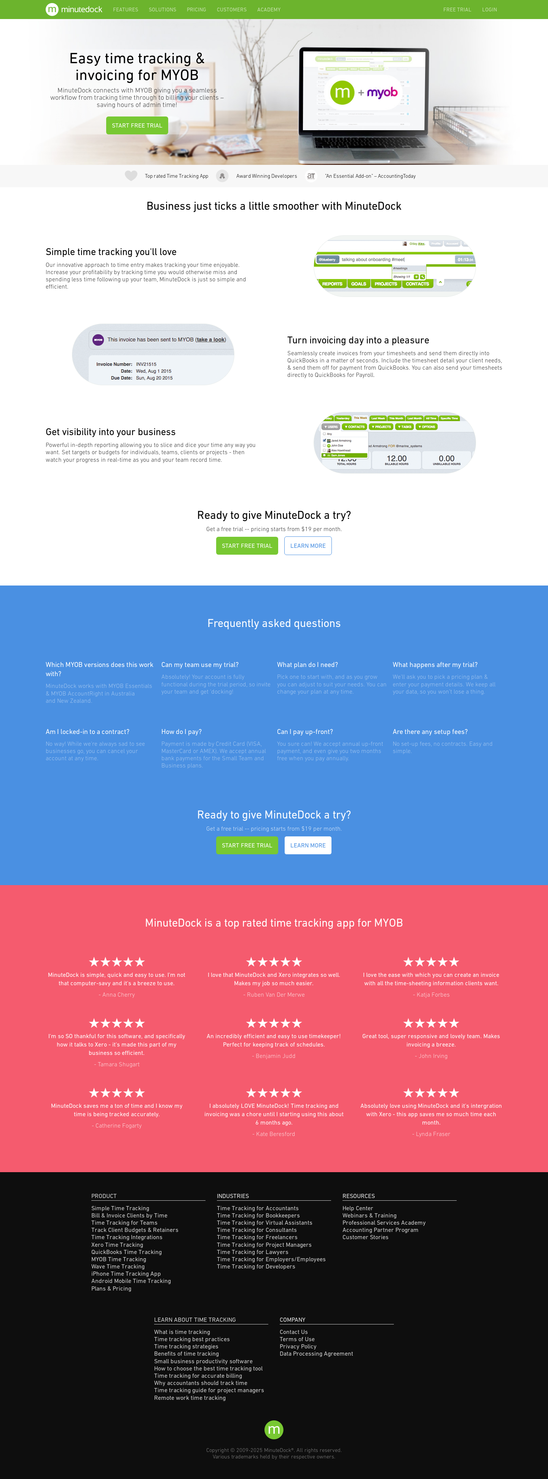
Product (104, 1195)
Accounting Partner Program (380, 1229)
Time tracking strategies (186, 1346)
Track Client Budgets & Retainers (134, 1229)
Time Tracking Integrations (126, 1236)
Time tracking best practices (192, 1338)
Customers (232, 9)
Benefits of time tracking (186, 1353)
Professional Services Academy (384, 1222)
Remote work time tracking (190, 1397)
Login (489, 9)
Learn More (308, 545)
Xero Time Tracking (117, 1244)
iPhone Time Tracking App (126, 1273)
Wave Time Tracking (118, 1266)
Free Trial (457, 9)
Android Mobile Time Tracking (131, 1280)
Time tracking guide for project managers (209, 1389)
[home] (77, 9)
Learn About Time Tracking (195, 1319)
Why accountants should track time (200, 1382)
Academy (268, 9)
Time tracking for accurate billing (198, 1375)
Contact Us (294, 1331)
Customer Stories (365, 1236)
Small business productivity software (203, 1361)
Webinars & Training (369, 1215)
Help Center (357, 1208)
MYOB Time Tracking (118, 1259)
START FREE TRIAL (137, 125)
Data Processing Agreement (316, 1353)
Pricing (196, 9)
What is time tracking (182, 1331)
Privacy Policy (298, 1346)
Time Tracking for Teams (124, 1222)
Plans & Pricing (111, 1288)
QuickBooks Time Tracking (126, 1251)
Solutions (162, 9)
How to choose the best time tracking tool (208, 1368)
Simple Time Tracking (120, 1208)
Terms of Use (297, 1338)
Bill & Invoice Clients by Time (129, 1215)
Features (125, 9)
